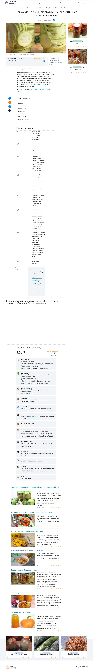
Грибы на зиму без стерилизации (25, 570)
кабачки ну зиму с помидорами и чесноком (37, 280)
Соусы (80, 3)
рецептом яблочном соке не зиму (36, 84)
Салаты (74, 3)
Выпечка (27, 3)
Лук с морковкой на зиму (21, 593)
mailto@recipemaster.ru (81, 668)
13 (44, 61)
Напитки (67, 3)
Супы (85, 3)
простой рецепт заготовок (36, 89)
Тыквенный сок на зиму (21, 612)
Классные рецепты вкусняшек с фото (10, 2)
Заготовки (49, 3)
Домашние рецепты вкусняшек (11, 667)
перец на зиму (32, 416)
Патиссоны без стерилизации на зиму (27, 531)
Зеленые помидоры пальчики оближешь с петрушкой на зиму (35, 488)
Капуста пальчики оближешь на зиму (27, 551)
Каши (61, 3)
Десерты (41, 3)
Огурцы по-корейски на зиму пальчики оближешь (32, 512)
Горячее (34, 3)
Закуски (55, 3)
